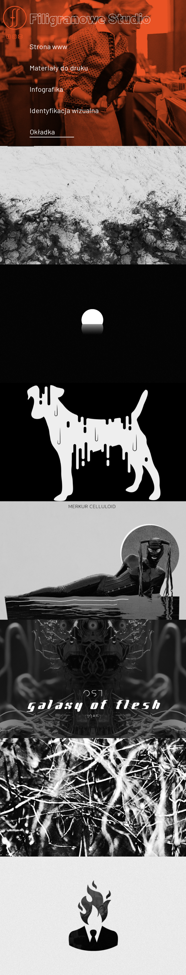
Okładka (42, 131)
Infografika (46, 89)
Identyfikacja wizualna (64, 110)
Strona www (48, 46)
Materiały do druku (59, 67)
